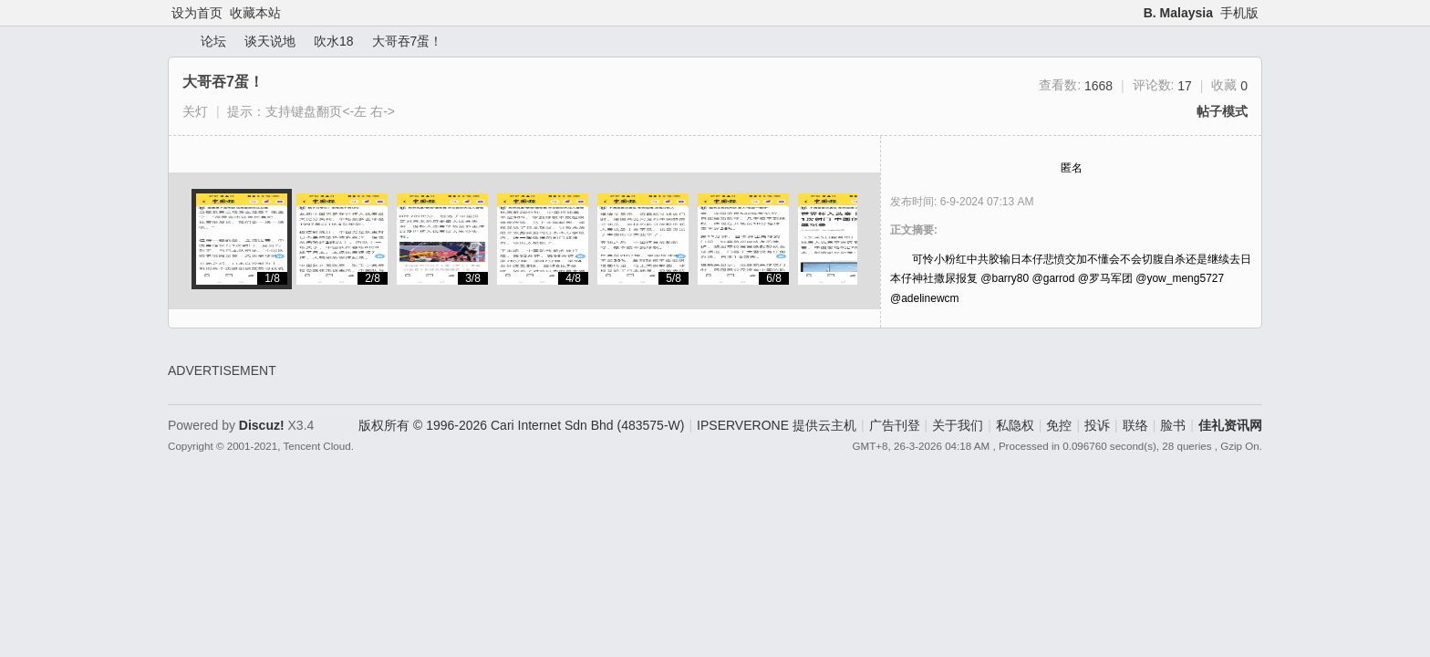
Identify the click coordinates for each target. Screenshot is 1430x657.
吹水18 (334, 41)
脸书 (1173, 425)
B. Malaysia (1178, 12)
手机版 (1239, 12)
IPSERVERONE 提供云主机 (776, 425)
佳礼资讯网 (175, 41)
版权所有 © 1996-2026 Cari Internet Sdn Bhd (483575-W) (521, 425)
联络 (1135, 425)
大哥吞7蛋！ (407, 41)
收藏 (1229, 85)
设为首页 (197, 12)
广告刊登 (894, 425)
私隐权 (1015, 425)
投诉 (1097, 425)
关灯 (195, 111)
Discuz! (262, 425)
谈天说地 (269, 41)
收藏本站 (255, 12)
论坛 (213, 41)
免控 (1059, 425)
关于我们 (957, 425)
